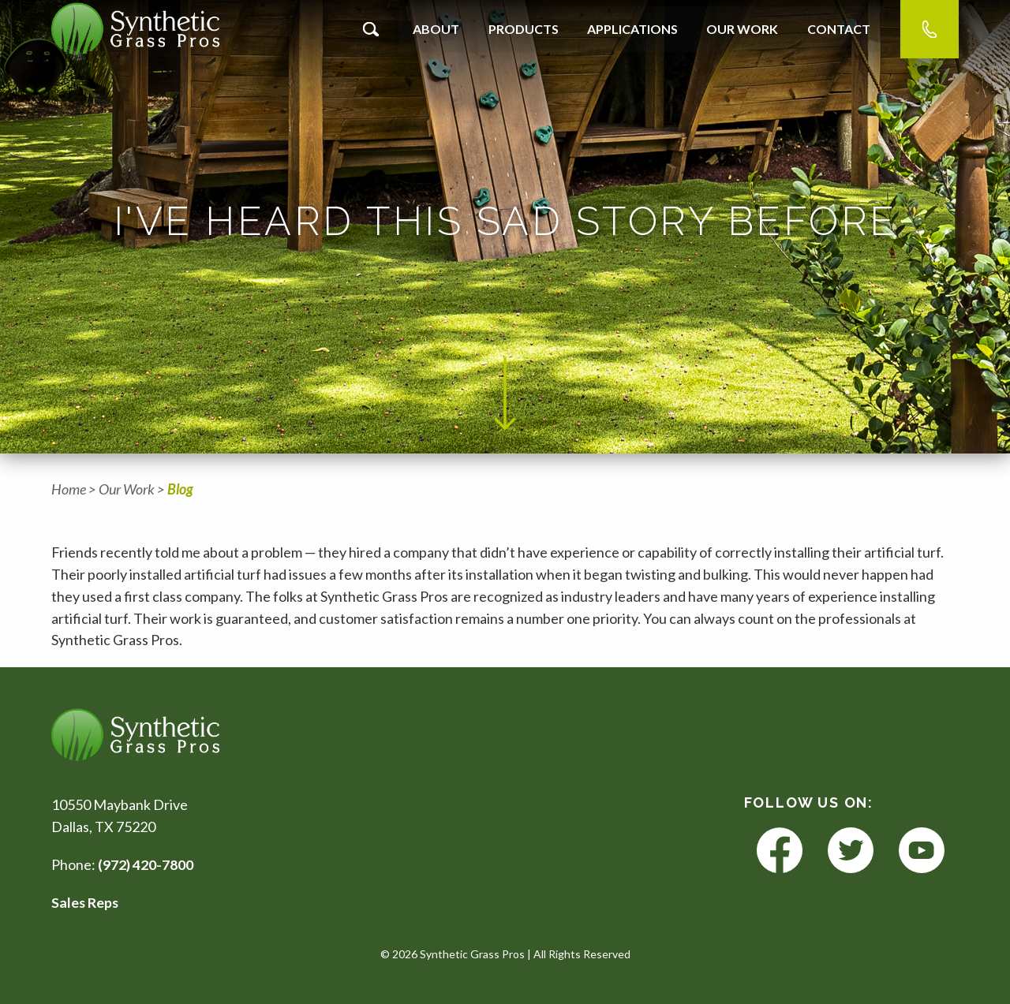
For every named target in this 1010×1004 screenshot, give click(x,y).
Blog (180, 489)
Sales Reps (85, 902)
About (436, 28)
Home (68, 489)
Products (523, 28)
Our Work (742, 28)
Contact (838, 28)
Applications (632, 28)
